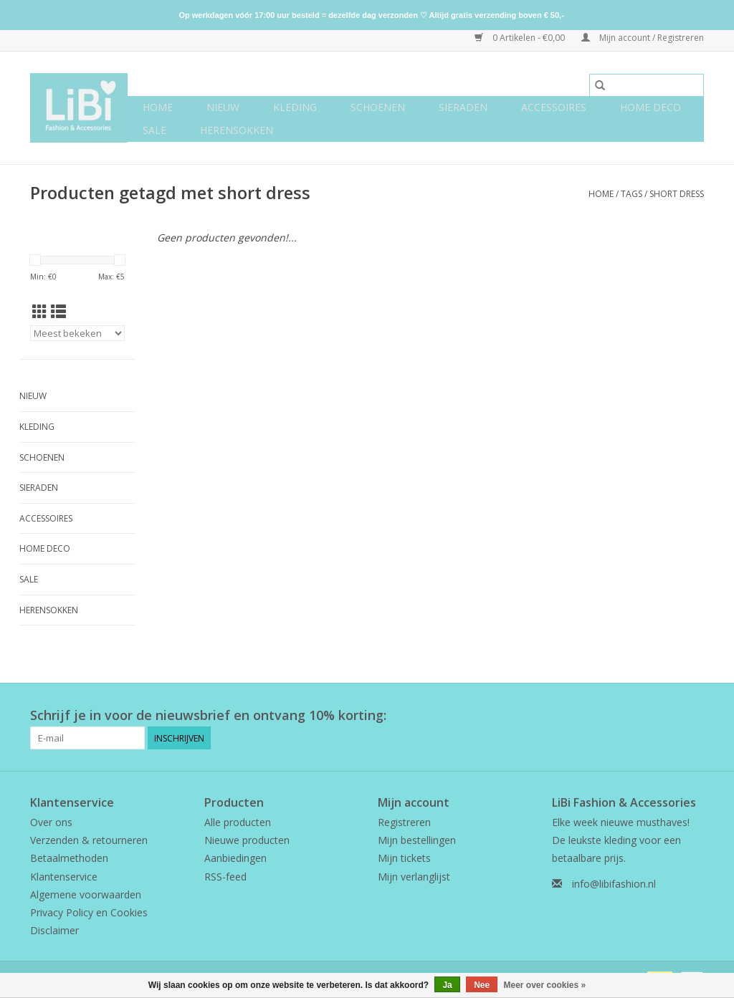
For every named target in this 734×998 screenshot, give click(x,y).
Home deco (650, 107)
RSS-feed (225, 876)
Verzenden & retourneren (89, 840)
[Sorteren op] (77, 333)
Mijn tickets (404, 858)
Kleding (295, 107)
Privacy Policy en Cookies (89, 912)
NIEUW (222, 107)
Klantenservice (63, 876)
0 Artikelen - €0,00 (521, 38)
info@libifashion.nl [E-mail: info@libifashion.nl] (614, 884)
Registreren (404, 822)
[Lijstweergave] (58, 312)
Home (158, 107)
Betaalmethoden (69, 858)
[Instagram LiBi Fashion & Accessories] (692, 715)
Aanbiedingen (235, 858)
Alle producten (237, 822)
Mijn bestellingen (417, 840)
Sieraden (463, 107)
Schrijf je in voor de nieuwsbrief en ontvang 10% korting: (208, 715)
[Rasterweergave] (39, 312)
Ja (447, 985)
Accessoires (553, 107)
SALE (154, 130)
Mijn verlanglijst (414, 876)
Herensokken (236, 130)
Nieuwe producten (247, 840)
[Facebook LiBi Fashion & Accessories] (666, 715)
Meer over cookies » (545, 985)
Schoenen (378, 107)
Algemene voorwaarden (85, 894)
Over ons (51, 822)
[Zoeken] (646, 85)
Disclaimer (54, 930)
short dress (676, 194)
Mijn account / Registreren (642, 38)
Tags (631, 194)
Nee (482, 985)
